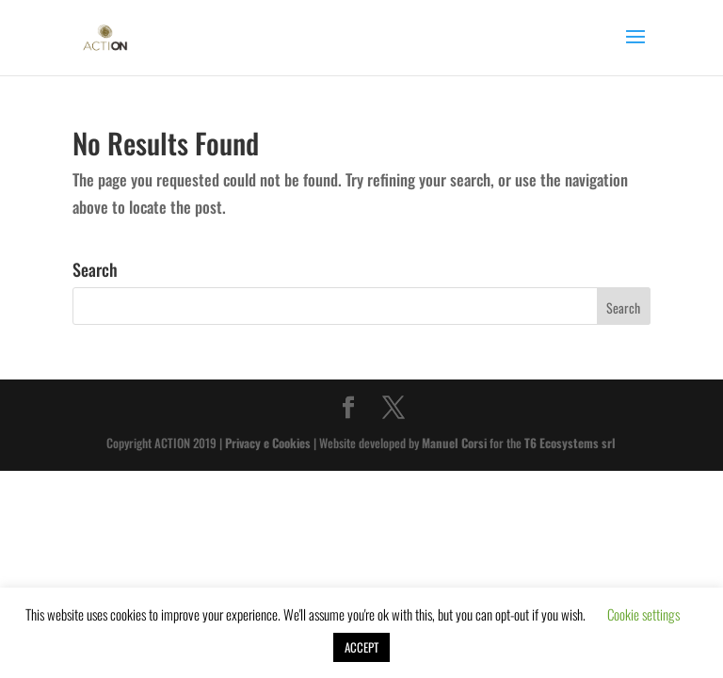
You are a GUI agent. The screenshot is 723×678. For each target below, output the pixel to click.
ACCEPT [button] (361, 647)
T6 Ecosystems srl (570, 442)
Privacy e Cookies (268, 442)
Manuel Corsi (454, 442)
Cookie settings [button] (643, 614)
